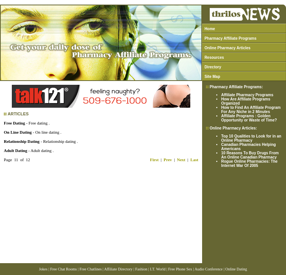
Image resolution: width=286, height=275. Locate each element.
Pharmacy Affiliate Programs (230, 38)
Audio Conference (208, 269)
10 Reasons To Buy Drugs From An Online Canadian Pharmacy (250, 155)
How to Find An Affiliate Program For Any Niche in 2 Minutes (251, 109)
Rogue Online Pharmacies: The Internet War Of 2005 (249, 163)
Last (194, 159)
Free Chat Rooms (63, 269)
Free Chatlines (90, 269)
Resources (214, 57)
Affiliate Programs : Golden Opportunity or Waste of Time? (249, 118)
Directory (212, 67)
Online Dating (236, 269)
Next (181, 159)
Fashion (141, 269)
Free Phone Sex (180, 269)
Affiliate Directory (118, 269)
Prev (168, 159)
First (154, 159)
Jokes (43, 269)
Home (209, 29)
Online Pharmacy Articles (227, 48)
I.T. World (157, 269)
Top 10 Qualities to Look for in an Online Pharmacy (251, 138)
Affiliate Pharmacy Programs (247, 95)
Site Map (212, 76)
